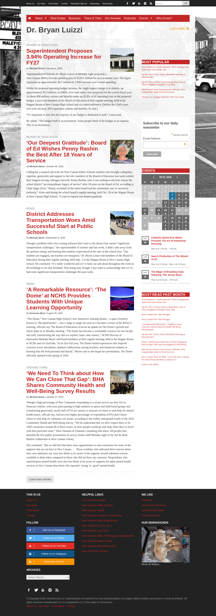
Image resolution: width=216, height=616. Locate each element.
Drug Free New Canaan (95, 551)
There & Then (93, 18)
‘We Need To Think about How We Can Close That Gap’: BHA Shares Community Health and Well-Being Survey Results (65, 382)
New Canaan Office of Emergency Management (108, 535)
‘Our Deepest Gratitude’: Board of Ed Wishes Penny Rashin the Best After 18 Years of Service (66, 152)
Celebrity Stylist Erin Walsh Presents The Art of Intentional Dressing (168, 240)
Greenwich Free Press (154, 505)
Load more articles (40, 479)
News (42, 18)
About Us (30, 4)
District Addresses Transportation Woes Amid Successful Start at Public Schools (60, 223)
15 (179, 202)
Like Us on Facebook (46, 530)
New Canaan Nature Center (97, 541)
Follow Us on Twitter (46, 538)
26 (145, 187)
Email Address (164, 139)
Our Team (41, 4)
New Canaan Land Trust (95, 530)
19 (158, 210)
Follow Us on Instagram (47, 554)
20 (165, 210)
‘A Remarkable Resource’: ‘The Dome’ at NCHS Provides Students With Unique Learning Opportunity (66, 298)
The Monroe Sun (151, 515)
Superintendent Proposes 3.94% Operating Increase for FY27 (63, 57)
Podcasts (130, 18)
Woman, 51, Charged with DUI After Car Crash (163, 97)
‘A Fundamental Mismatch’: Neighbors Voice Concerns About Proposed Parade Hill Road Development (162, 327)
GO (186, 3)
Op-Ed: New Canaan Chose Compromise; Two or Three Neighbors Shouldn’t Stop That (164, 83)
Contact (64, 4)
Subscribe (179, 28)
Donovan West (37, 313)
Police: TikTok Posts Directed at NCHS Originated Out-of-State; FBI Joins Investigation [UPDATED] (164, 343)
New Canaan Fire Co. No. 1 (97, 525)
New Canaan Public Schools (97, 505)
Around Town (36, 367)
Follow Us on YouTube (47, 546)
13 (165, 202)
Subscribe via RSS (46, 562)
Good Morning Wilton (153, 510)
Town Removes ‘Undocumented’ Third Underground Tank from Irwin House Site (165, 68)
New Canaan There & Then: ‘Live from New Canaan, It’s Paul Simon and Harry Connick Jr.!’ (165, 358)
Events (147, 18)
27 (151, 187)
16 (186, 202)
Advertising (94, 4)
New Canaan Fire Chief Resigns (156, 314)
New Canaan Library (93, 510)
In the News (53, 4)
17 (145, 210)
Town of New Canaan (93, 500)
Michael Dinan (37, 68)
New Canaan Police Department (99, 520)
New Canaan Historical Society (99, 546)
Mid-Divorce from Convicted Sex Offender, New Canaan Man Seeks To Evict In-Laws (163, 90)
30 (172, 187)
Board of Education (42, 45)
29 (165, 187)
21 (172, 210)
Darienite (147, 500)
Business (75, 18)
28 (158, 187)
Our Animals (113, 18)
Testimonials (107, 4)
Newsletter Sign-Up (79, 4)
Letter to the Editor (150, 364)
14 (172, 202)
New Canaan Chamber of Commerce (102, 515)
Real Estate (58, 18)
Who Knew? (164, 18)
